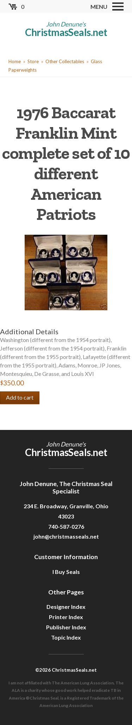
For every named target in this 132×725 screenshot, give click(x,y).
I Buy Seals (66, 571)
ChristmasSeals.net (66, 32)
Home (14, 61)
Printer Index (66, 616)
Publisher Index (66, 627)
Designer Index (66, 606)
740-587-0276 (66, 526)
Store (33, 61)
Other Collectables (64, 61)
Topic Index (66, 637)
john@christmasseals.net (66, 536)
